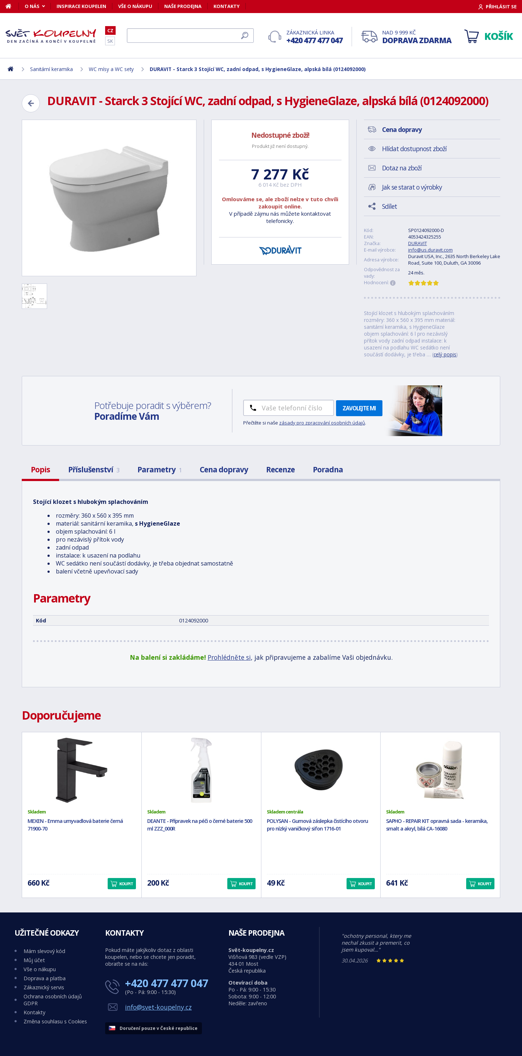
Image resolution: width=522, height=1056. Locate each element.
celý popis (445, 354)
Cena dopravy (224, 469)
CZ (110, 30)
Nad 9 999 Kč (416, 37)
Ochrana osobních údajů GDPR (53, 1000)
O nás (32, 6)
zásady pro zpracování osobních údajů (322, 422)
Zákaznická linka (314, 37)
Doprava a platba (45, 978)
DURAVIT (417, 243)
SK (110, 41)
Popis (40, 469)
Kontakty (227, 6)
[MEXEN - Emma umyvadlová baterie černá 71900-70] (82, 770)
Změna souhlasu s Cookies (55, 1021)
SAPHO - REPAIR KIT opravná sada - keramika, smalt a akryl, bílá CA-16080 (437, 824)
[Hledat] (190, 35)
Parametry (159, 469)
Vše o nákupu (135, 6)
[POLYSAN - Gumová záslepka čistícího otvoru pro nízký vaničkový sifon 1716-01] (321, 770)
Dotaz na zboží (402, 167)
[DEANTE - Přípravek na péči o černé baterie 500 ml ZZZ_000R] (201, 770)
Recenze (280, 469)
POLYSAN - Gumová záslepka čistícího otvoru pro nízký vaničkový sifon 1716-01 (317, 824)
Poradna (328, 469)
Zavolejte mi (359, 408)
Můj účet (34, 960)
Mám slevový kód (44, 951)
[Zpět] (31, 103)
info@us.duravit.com (430, 250)
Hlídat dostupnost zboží (414, 148)
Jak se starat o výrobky (412, 187)
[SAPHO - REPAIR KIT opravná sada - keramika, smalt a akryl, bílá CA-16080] (440, 770)
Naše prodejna (183, 6)
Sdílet (389, 206)
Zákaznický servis (44, 987)
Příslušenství (93, 469)
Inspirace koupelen (81, 6)
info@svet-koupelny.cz (158, 1007)
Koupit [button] (126, 883)
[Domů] (12, 6)
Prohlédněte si (229, 657)
